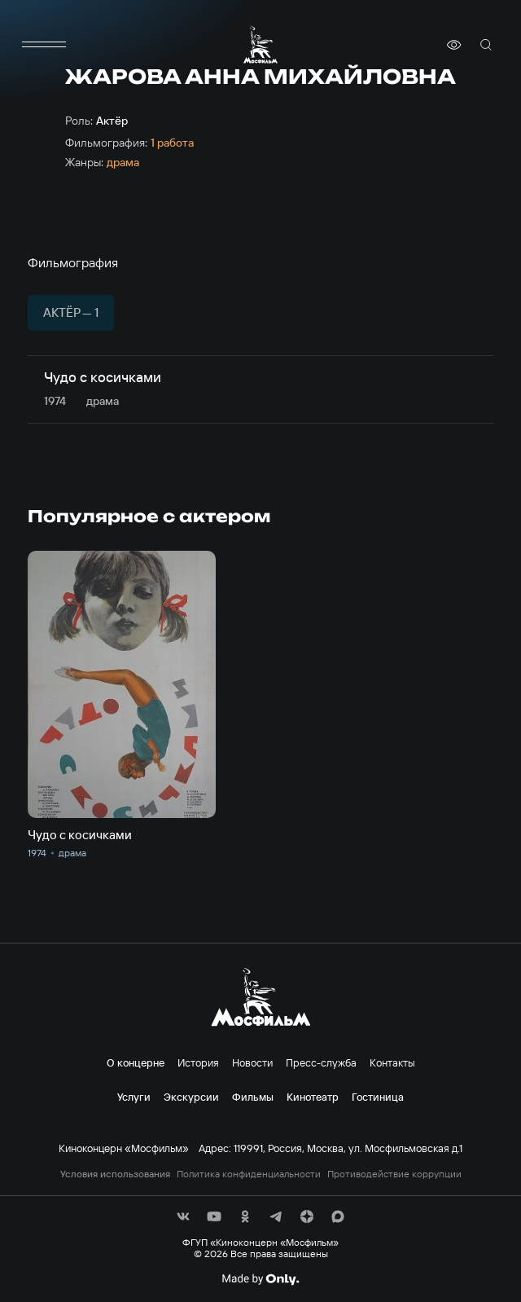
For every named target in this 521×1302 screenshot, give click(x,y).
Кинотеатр (313, 1096)
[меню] (44, 45)
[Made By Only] (260, 1279)
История (198, 1062)
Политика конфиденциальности (249, 1174)
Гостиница (378, 1096)
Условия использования (115, 1174)
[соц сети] (183, 1216)
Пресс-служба (321, 1062)
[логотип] (260, 44)
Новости (252, 1062)
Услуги (134, 1096)
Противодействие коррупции (394, 1174)
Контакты (392, 1062)
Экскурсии (191, 1096)
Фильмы (253, 1096)
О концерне (135, 1062)
